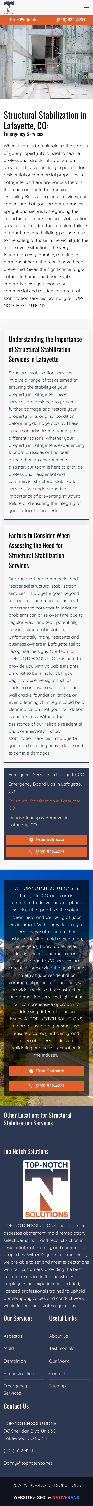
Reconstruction (19, 1373)
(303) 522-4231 (46, 852)
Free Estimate (46, 839)
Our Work (59, 1361)
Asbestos (13, 1336)
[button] (86, 7)
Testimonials (61, 1348)
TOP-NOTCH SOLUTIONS (30, 1423)
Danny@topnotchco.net (28, 1463)
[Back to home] (9, 7)
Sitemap (57, 1386)
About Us (58, 1336)
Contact (57, 1373)
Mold (9, 1348)
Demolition (15, 1361)
